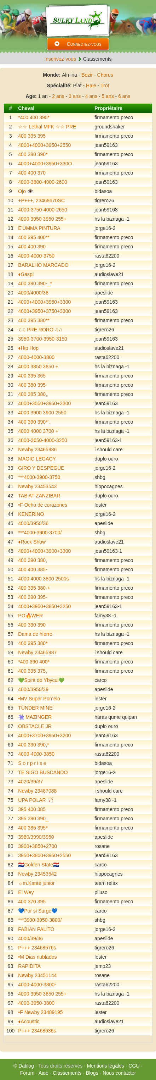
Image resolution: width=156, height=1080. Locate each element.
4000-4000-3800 (36, 357)
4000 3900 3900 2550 (42, 412)
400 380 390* (32, 154)
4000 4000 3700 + (38, 431)
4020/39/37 (30, 781)
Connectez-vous (77, 44)
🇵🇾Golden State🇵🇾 (38, 864)
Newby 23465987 (37, 652)
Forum (27, 1073)
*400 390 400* (34, 662)
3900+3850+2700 (37, 846)
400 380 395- (32, 385)
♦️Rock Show (32, 542)
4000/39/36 (30, 938)
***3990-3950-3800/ (40, 920)
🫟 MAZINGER (35, 717)
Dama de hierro (35, 634)
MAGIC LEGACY (37, 459)
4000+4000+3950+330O (45, 163)
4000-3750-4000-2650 (42, 210)
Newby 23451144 (37, 975)
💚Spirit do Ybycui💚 (41, 680)
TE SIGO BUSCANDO (43, 772)
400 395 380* (32, 643)
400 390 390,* (33, 745)
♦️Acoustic (28, 1021)
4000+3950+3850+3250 (44, 606)
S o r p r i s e (32, 763)
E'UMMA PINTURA (39, 228)
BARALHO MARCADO (43, 265)
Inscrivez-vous (60, 59)
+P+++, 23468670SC (41, 200)
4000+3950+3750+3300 (44, 311)
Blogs (92, 1073)
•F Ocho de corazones (42, 505)
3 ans (75, 96)
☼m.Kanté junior (36, 883)
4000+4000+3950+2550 (44, 145)
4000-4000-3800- (37, 984)
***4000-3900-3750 (39, 477)
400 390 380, (32, 560)
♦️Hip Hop (28, 348)
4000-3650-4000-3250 (42, 440)
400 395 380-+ (34, 588)
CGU (133, 1066)
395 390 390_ (33, 818)
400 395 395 (32, 136)
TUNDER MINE (35, 708)
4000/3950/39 (33, 689)
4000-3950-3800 (36, 1003)
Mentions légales (105, 1066)
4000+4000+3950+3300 (44, 302)
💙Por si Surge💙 (37, 911)
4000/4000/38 (33, 293)
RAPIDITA (29, 966)
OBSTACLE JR (35, 726)
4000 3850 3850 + (38, 366)
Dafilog (26, 1066)
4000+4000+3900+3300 (44, 551)
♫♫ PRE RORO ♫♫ (40, 329)
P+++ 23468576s (37, 947)
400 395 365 (32, 376)
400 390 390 (32, 625)
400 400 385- (32, 569)
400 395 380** (34, 320)
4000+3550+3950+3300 (44, 403)
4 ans (91, 96)
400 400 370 (32, 173)
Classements (67, 1073)
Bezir (87, 75)
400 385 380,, (33, 394)
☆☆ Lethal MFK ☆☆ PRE (47, 127)
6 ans (124, 96)
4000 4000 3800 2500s (43, 579)
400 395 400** (34, 237)
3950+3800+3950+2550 (44, 855)
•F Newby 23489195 (40, 1012)
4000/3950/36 (33, 523)
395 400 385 (32, 809)
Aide (43, 1073)
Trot (104, 85)
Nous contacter (119, 1073)
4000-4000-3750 (36, 256)
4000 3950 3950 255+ (42, 219)
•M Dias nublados (37, 957)
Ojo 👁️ (25, 191)
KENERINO (31, 514)
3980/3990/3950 (36, 837)
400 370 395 (32, 901)
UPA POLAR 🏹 (35, 800)
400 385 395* (32, 828)
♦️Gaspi (26, 274)
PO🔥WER (30, 615)
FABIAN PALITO (36, 929)
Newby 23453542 (37, 874)
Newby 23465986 (37, 449)
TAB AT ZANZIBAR (39, 495)
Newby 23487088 (37, 791)
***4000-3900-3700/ (40, 532)
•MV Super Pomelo (39, 698)
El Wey (26, 892)
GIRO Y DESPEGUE (41, 468)
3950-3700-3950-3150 (42, 339)
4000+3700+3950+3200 (44, 735)
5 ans (108, 96)
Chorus (105, 75)
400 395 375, (32, 671)
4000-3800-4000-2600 (42, 182)
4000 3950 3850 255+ (42, 994)
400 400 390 (32, 246)
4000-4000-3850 (36, 754)
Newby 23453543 (37, 486)
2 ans (58, 96)
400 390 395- (32, 597)
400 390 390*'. (34, 422)
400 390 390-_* (35, 283)
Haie (91, 85)
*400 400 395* (34, 117)
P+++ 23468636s (37, 1031)
